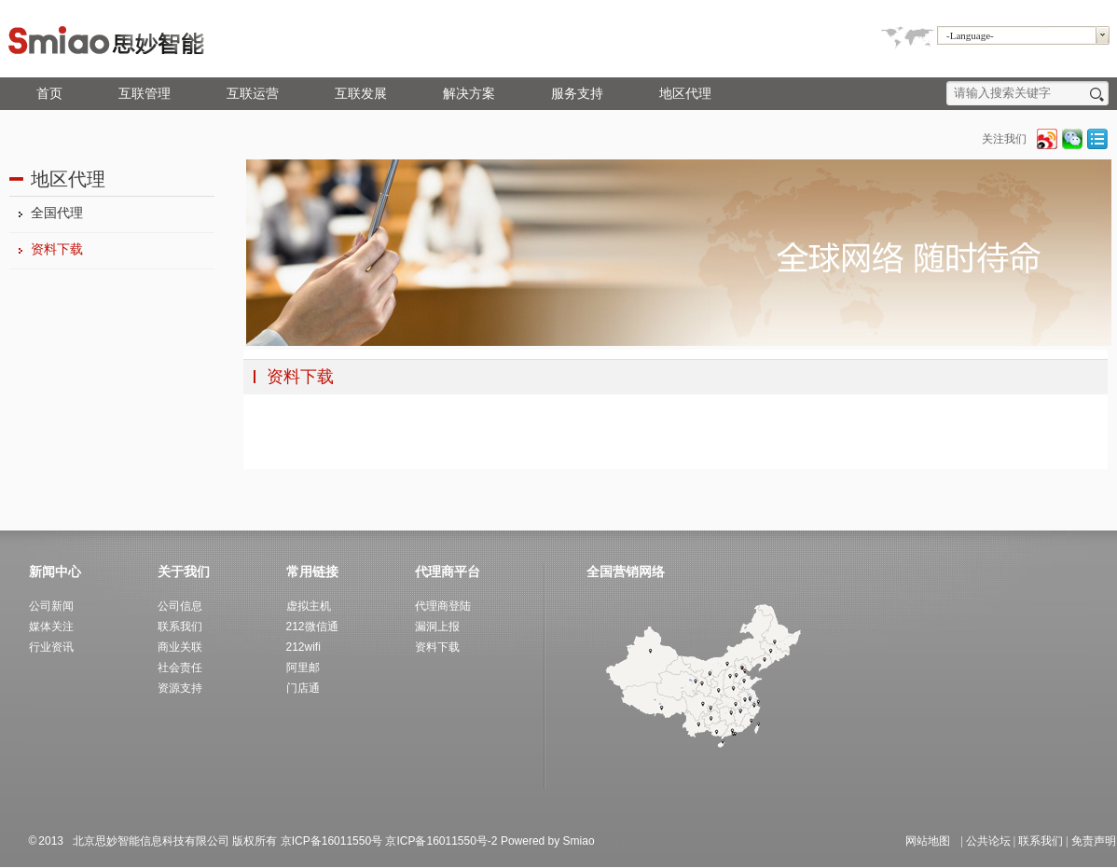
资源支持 (180, 688)
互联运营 (253, 94)
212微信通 (312, 626)
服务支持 (577, 94)
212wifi (303, 647)
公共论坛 (988, 840)
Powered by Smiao (549, 840)
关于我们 (184, 571)
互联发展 (361, 94)
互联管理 (144, 94)
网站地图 (927, 840)
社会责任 (180, 667)
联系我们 (1040, 840)
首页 (49, 94)
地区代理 (685, 94)
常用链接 (312, 571)
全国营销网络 (625, 571)
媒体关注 (51, 626)
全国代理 (57, 213)
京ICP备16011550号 (331, 840)
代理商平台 (447, 571)
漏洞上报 (437, 626)
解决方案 (469, 94)
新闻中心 (55, 571)
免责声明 (1093, 840)
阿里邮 (303, 667)
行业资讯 (51, 647)
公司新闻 (51, 606)
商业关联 (180, 647)
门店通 (303, 688)
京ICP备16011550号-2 (441, 840)
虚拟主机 (308, 606)
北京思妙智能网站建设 (654, 840)
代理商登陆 (443, 606)
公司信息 (180, 606)
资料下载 (57, 249)
